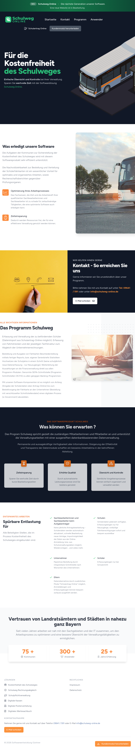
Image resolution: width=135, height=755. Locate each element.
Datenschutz (76, 690)
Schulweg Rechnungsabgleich (20, 690)
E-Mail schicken (85, 301)
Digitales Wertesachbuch (18, 711)
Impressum (75, 685)
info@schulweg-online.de (104, 291)
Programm (80, 19)
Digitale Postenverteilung (18, 706)
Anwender (97, 19)
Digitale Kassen (13, 700)
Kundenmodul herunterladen (65, 28)
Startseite (50, 19)
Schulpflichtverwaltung (17, 695)
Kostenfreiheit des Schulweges (20, 685)
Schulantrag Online (35, 28)
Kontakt (65, 19)
